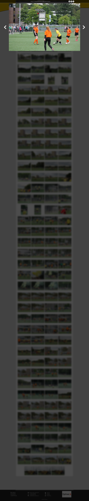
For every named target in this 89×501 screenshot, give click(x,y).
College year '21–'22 (37, 1)
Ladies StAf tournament (46, 1)
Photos (32, 1)
